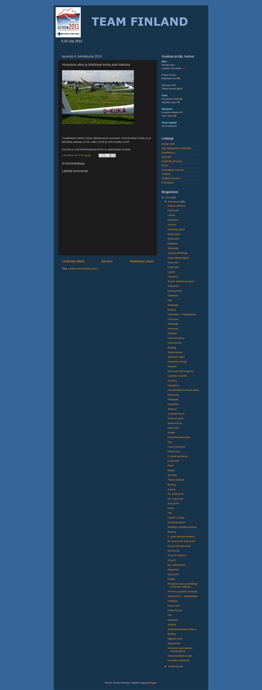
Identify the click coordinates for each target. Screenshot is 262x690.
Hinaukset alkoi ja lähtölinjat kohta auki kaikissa (183, 585)
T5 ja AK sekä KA (177, 555)
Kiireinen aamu (176, 418)
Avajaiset (172, 600)
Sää (170, 300)
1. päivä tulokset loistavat (181, 536)
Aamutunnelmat (176, 338)
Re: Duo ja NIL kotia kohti (181, 541)
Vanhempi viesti (141, 261)
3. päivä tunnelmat (177, 456)
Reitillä (171, 579)
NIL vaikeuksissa (177, 565)
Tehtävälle (173, 248)
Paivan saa (174, 451)
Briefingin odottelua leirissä (182, 527)
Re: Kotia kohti (175, 494)
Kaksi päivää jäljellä (178, 257)
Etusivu (107, 261)
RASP (165, 165)
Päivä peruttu (175, 342)
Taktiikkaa (173, 295)
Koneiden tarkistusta (179, 660)
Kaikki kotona (175, 423)
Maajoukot (173, 569)
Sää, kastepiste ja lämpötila (176, 148)
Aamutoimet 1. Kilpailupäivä (183, 596)
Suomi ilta (173, 262)
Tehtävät (172, 333)
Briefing (172, 309)
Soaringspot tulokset (172, 169)
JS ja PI (172, 560)
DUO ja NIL (174, 550)
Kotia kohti (173, 210)
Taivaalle (172, 475)
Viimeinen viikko (176, 357)
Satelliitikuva (168, 152)
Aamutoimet (174, 643)
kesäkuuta (174, 666)
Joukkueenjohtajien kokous (182, 629)
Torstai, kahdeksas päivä (181, 281)
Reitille (171, 432)
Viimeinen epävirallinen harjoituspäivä (180, 649)
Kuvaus (172, 224)
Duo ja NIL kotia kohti (179, 546)
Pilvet (171, 465)
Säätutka (166, 157)
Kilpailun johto (175, 638)
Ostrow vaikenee (177, 205)
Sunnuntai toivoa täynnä (181, 371)
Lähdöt (171, 215)
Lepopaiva (173, 385)
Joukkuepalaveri (176, 522)
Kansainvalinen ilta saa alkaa (183, 390)
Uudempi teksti (73, 261)
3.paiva (172, 489)
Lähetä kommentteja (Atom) (83, 268)
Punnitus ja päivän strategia (182, 591)
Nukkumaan (174, 234)
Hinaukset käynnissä (179, 437)
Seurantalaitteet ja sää (180, 655)
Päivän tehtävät (176, 479)
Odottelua (173, 243)
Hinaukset (173, 220)
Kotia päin (173, 319)
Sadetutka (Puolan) (172, 161)
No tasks (172, 380)
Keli (170, 512)
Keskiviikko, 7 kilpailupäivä (182, 314)
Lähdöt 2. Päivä (176, 517)
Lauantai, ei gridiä (177, 375)
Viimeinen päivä (176, 229)
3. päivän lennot (176, 413)
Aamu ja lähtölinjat (177, 253)
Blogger (153, 682)
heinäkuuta (174, 201)
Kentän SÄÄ (168, 144)
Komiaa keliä (174, 291)
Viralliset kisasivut (171, 178)
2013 (168, 197)
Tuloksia (166, 174)
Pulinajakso (168, 182)
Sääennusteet (175, 352)
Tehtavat (172, 409)
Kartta (171, 508)
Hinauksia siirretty (177, 361)
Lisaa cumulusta (176, 446)
